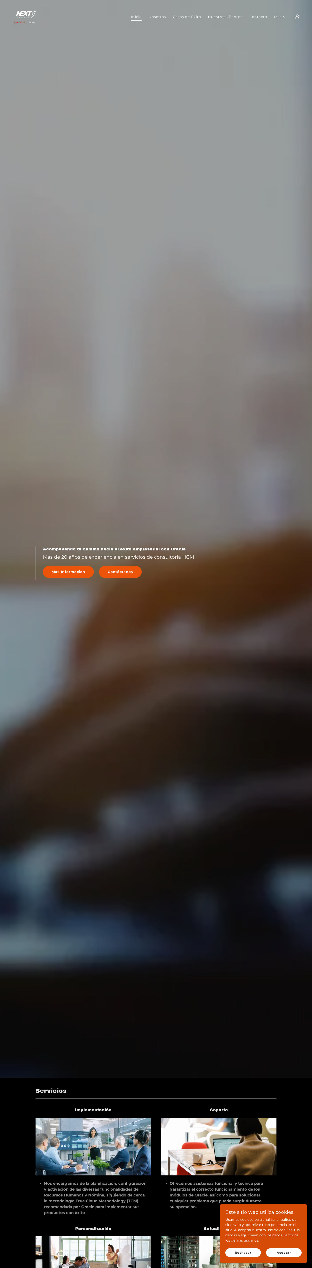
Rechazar (243, 1252)
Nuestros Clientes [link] (225, 17)
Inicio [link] (136, 17)
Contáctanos (120, 572)
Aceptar (284, 1252)
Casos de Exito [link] (187, 17)
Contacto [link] (258, 17)
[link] (24, 16)
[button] (280, 17)
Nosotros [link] (157, 17)
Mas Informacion (68, 572)
